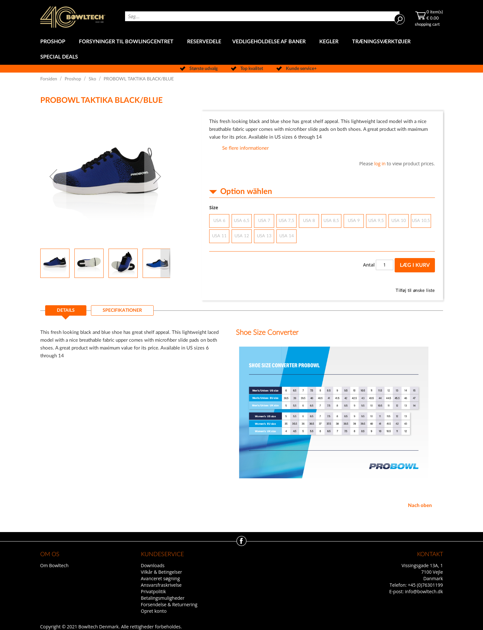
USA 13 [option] (264, 236)
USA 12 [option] (242, 236)
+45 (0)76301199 (425, 585)
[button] (53, 176)
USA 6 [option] (219, 221)
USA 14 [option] (286, 236)
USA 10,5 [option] (421, 221)
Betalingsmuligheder (162, 598)
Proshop (73, 79)
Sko (92, 79)
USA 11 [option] (219, 236)
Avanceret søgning (160, 578)
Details (66, 310)
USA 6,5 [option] (241, 221)
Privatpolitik (153, 591)
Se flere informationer (245, 148)
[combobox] (262, 16)
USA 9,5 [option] (376, 221)
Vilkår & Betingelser (161, 572)
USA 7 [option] (264, 221)
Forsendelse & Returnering (169, 604)
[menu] (242, 49)
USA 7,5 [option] (286, 221)
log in (380, 163)
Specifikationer (122, 310)
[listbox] (322, 229)
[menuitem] (54, 41)
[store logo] (72, 17)
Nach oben (420, 505)
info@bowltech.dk (424, 591)
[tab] (65, 312)
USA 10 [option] (398, 221)
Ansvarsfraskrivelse (161, 585)
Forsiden (48, 79)
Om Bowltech (54, 565)
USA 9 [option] (354, 221)
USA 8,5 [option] (331, 221)
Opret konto (154, 611)
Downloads (153, 565)
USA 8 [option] (309, 221)
